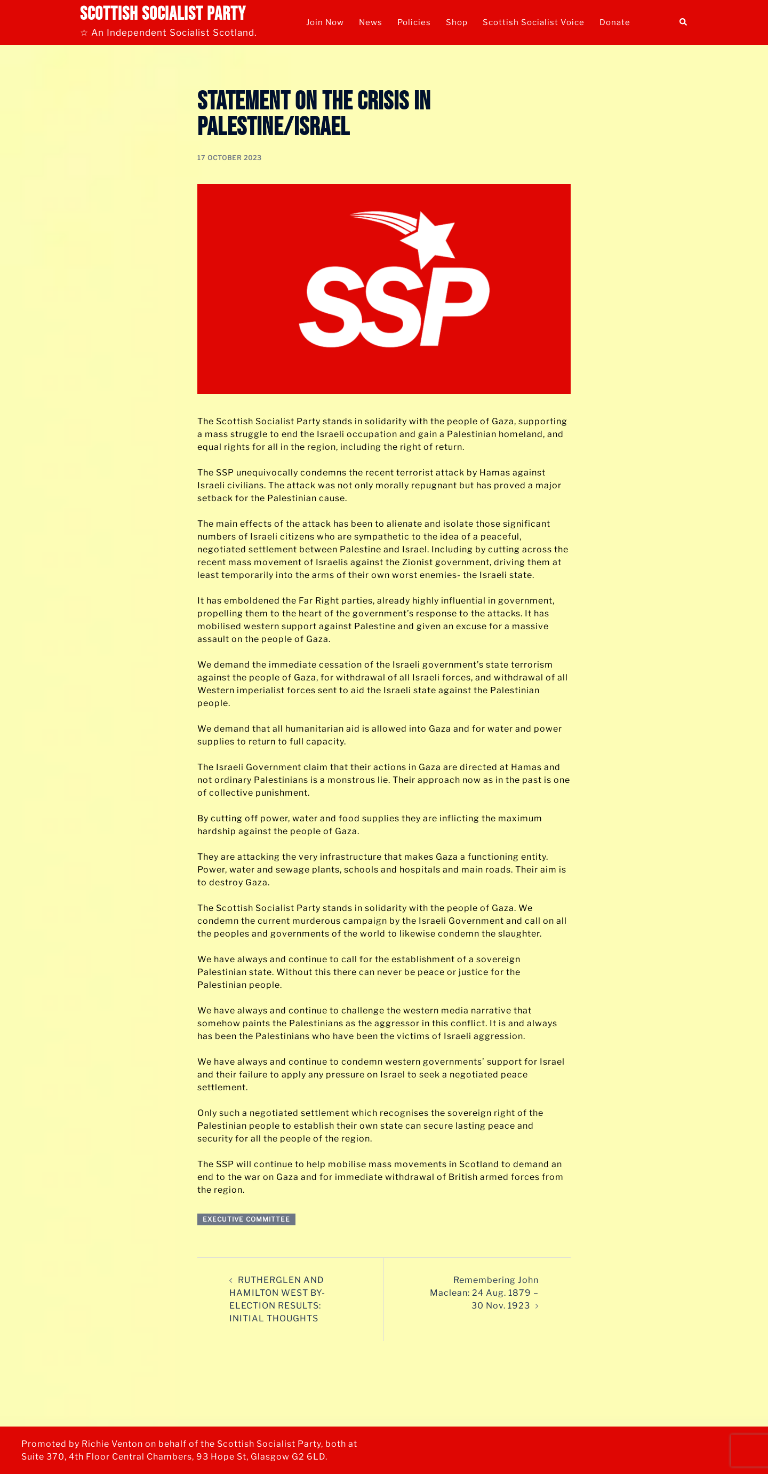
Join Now (325, 22)
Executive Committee (246, 1219)
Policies (414, 22)
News (370, 22)
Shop (457, 22)
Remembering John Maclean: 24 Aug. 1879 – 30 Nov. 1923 (484, 1293)
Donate (614, 22)
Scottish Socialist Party (163, 14)
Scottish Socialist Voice (534, 22)
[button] (683, 22)
